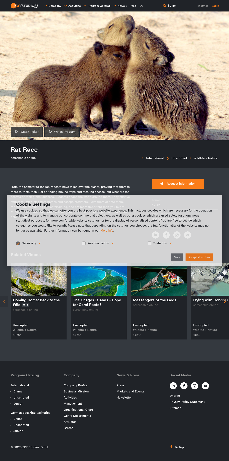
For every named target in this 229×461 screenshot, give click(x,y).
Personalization (98, 243)
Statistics (160, 243)
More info (107, 230)
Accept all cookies (199, 257)
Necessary (29, 243)
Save (177, 257)
